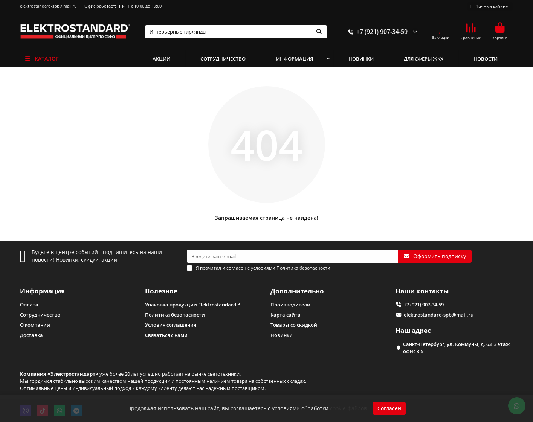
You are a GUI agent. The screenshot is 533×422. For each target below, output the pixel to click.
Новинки (281, 335)
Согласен (389, 408)
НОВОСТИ (485, 58)
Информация (42, 290)
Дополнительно (297, 290)
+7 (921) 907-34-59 (377, 31)
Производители (290, 304)
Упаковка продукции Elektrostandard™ (192, 304)
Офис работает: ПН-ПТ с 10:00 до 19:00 (123, 6)
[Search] (236, 31)
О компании (35, 324)
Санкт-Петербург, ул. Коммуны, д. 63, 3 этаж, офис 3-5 (457, 348)
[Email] (292, 256)
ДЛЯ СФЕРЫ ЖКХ (423, 58)
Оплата (29, 304)
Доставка (31, 335)
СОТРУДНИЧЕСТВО (223, 58)
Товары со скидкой (293, 324)
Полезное (161, 290)
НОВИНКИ (361, 58)
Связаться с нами (166, 335)
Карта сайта (285, 314)
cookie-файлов (348, 408)
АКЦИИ (161, 58)
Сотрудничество (40, 314)
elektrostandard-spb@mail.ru (48, 6)
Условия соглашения (170, 324)
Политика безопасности (175, 314)
